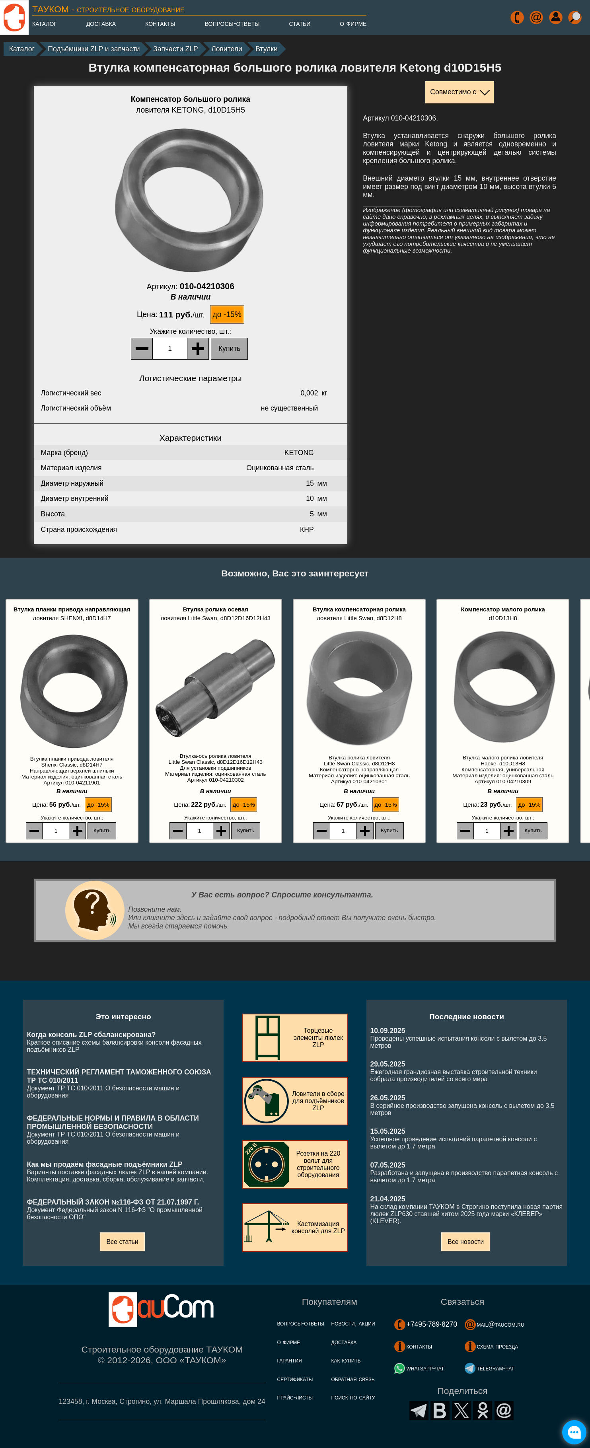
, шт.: (190, 331)
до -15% (226, 314)
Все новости (466, 1241)
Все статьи (122, 1241)
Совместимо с (453, 92)
